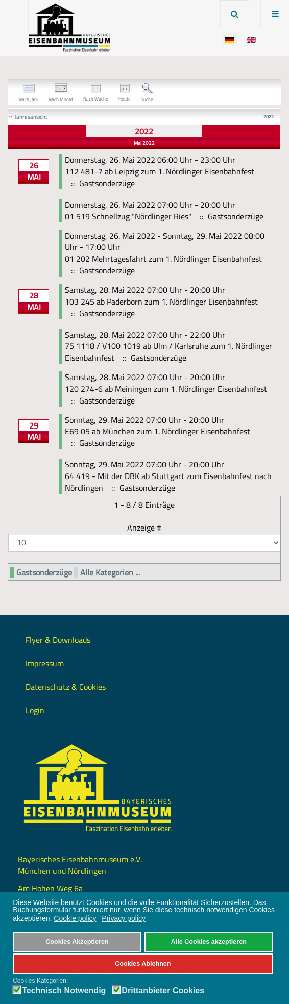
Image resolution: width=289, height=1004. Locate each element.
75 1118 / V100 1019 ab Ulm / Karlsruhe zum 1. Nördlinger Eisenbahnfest (168, 351)
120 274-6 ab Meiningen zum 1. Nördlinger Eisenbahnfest (166, 388)
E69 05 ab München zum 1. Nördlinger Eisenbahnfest (157, 431)
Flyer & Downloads (58, 639)
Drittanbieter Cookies (163, 990)
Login (35, 710)
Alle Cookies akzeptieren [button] (209, 941)
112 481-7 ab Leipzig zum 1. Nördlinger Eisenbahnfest (159, 171)
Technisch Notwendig (64, 990)
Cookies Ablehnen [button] (143, 963)
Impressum (45, 663)
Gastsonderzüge (44, 573)
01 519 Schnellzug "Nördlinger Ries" (128, 216)
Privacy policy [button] (124, 918)
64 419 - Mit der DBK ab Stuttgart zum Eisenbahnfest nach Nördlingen (168, 481)
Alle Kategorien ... (110, 573)
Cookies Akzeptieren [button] (76, 941)
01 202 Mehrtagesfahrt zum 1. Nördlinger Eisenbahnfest (163, 258)
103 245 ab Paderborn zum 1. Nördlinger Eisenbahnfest (161, 301)
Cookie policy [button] (75, 918)
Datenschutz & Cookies (66, 686)
